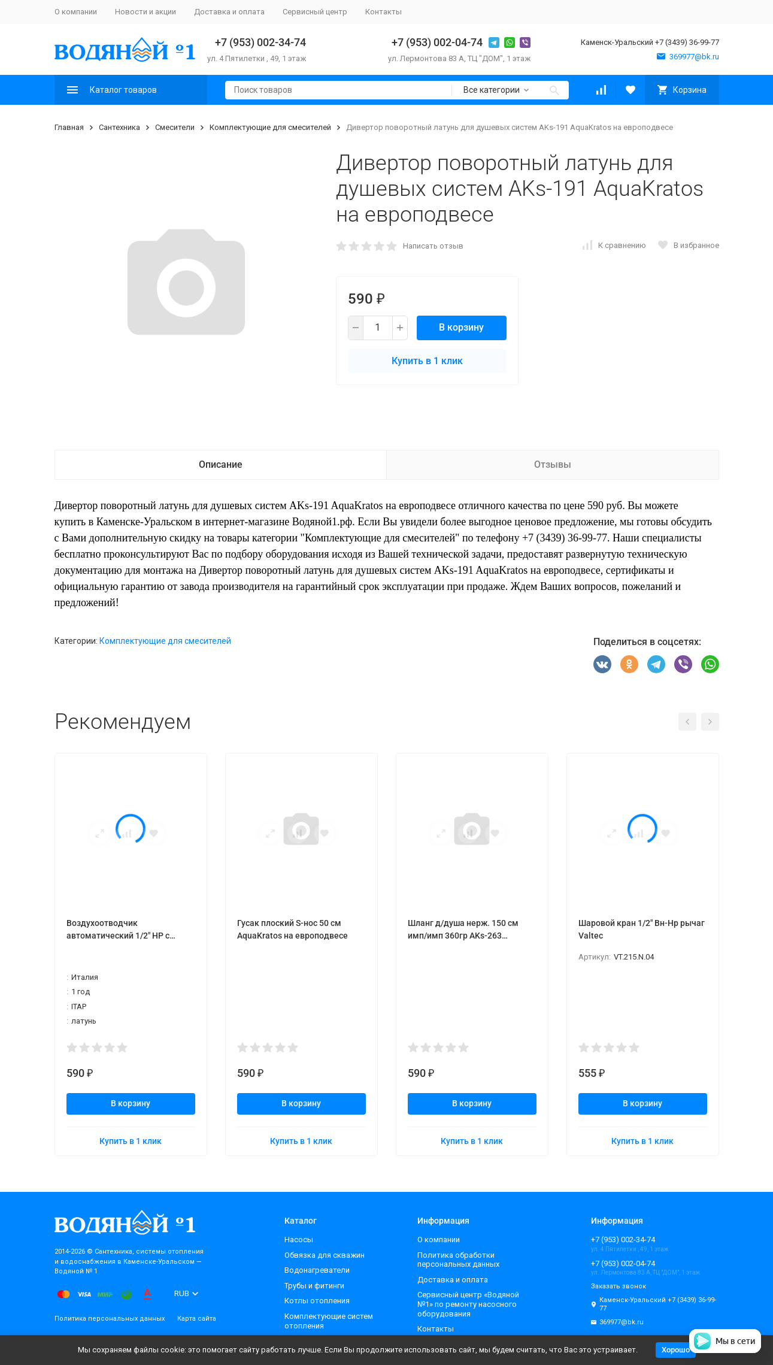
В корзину (461, 327)
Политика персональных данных (109, 1318)
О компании (75, 11)
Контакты (383, 11)
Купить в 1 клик (427, 361)
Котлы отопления (317, 1300)
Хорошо (676, 1349)
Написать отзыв (433, 245)
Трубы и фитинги (314, 1285)
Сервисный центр (315, 11)
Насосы (298, 1239)
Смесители (175, 127)
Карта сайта (196, 1318)
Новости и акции (145, 11)
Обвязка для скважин (324, 1255)
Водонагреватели (317, 1270)
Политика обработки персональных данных (458, 1260)
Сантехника (119, 127)
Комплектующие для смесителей (270, 127)
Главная (69, 127)
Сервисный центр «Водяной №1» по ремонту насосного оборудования (468, 1304)
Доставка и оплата (229, 11)
